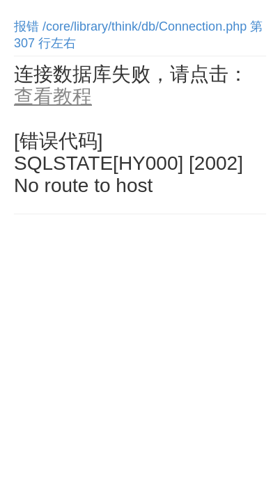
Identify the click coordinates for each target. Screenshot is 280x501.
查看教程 (53, 96)
